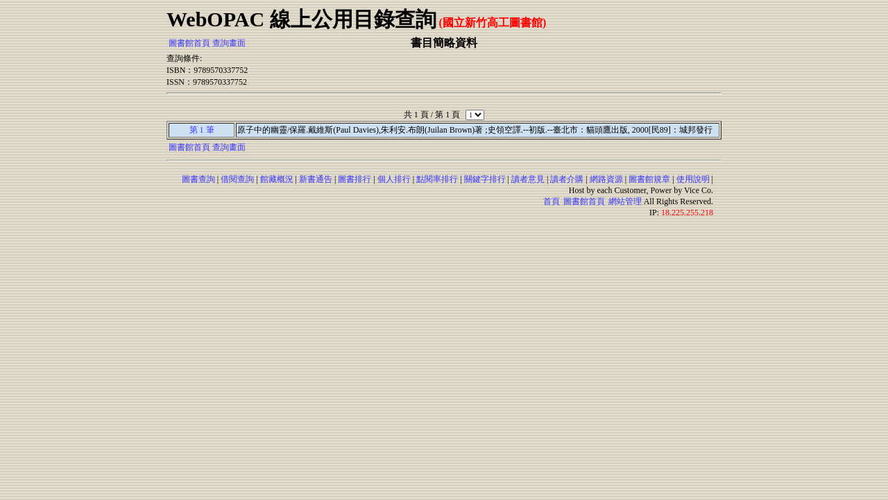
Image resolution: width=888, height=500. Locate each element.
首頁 (551, 201)
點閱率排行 (437, 179)
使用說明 (693, 179)
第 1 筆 (201, 130)
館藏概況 (276, 179)
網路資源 (606, 179)
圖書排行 (354, 179)
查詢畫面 (229, 43)
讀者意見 (528, 179)
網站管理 (625, 201)
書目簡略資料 (444, 43)
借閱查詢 (237, 179)
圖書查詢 (198, 179)
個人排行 (394, 179)
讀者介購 (566, 179)
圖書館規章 (649, 179)
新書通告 (315, 179)
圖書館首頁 (189, 43)
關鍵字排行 (485, 179)
